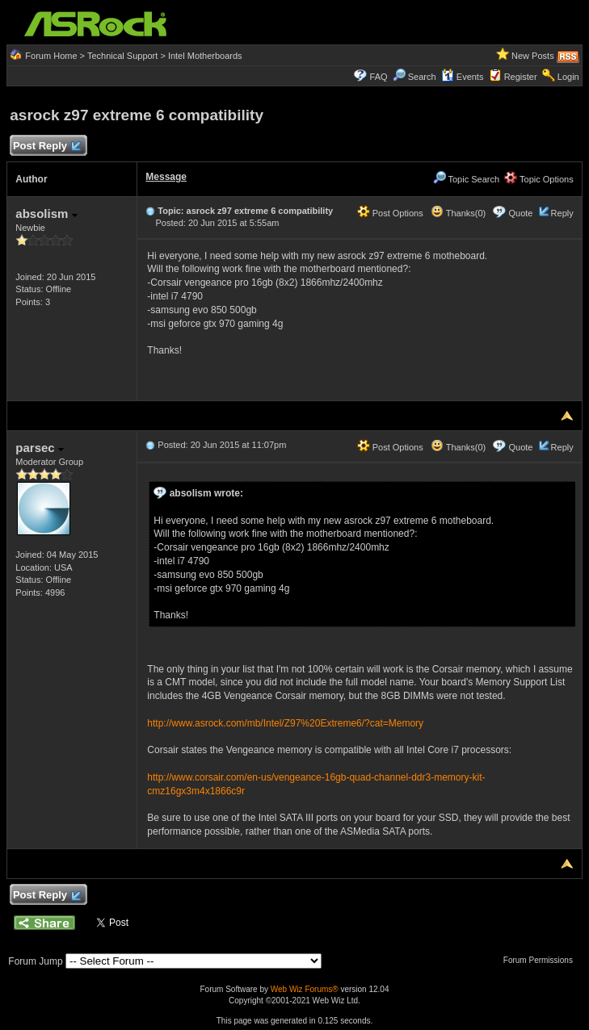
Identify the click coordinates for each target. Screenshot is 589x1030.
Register (520, 77)
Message (166, 176)
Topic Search (466, 179)
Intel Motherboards (205, 56)
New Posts (532, 56)
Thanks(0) (458, 213)
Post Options (390, 213)
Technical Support (122, 56)
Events (462, 77)
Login (568, 77)
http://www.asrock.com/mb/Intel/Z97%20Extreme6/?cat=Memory (285, 723)
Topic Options (539, 179)
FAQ (379, 77)
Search (422, 77)
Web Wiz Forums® (305, 989)
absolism (46, 213)
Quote (520, 213)
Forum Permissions (542, 960)
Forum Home (51, 56)
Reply (562, 213)
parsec (39, 447)
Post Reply (46, 146)
